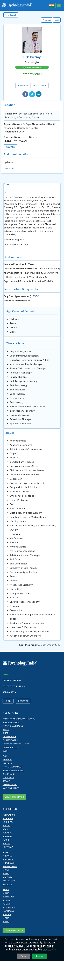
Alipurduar (9, 907)
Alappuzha (8, 896)
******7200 (32, 74)
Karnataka (8, 777)
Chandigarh (9, 736)
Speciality (9, 692)
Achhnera (8, 822)
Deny (23, 956)
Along (6, 918)
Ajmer (6, 873)
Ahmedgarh (9, 863)
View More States (14, 797)
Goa (5, 756)
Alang (6, 893)
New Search (10, 15)
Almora (7, 914)
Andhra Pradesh (11, 722)
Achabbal (8, 818)
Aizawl (6, 870)
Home (6, 674)
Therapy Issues (12, 680)
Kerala (6, 781)
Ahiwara (7, 855)
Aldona (7, 900)
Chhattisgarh (10, 740)
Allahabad (8, 911)
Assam (6, 729)
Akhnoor (7, 884)
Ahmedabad (9, 859)
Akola (6, 889)
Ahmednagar (10, 866)
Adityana (7, 836)
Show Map (10, 147)
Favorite (22, 85)
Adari (5, 829)
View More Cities (14, 930)
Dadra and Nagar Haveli (16, 743)
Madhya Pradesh (11, 788)
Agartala (8, 847)
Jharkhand (9, 774)
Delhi (5, 750)
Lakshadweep (10, 784)
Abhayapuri (9, 815)
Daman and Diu (10, 747)
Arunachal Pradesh (13, 726)
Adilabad (7, 832)
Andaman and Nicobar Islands (19, 718)
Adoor (6, 843)
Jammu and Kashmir (13, 770)
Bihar (6, 733)
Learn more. (49, 948)
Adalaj (6, 825)
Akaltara (7, 877)
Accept (39, 956)
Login (8, 701)
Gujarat (7, 759)
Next (57, 20)
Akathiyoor (9, 880)
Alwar (6, 921)
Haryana (7, 763)
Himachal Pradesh (12, 766)
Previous (47, 20)
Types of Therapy (14, 686)
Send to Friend (39, 85)
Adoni (6, 840)
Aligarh (7, 903)
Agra (5, 852)
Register (23, 701)
